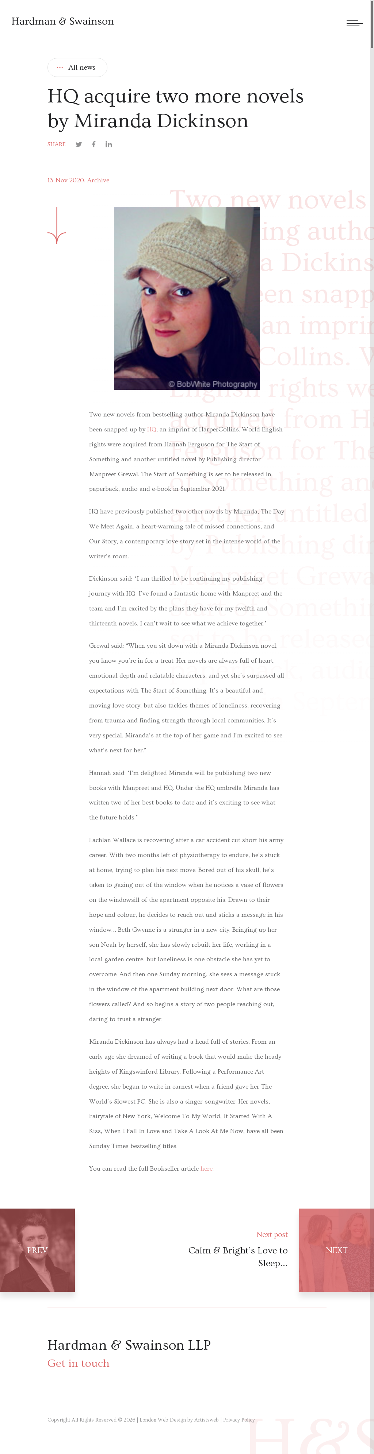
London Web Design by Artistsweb (179, 1420)
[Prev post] (93, 1250)
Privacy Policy (239, 1420)
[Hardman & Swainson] (63, 21)
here (207, 1168)
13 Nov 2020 (65, 180)
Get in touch (78, 1363)
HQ (151, 429)
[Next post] (280, 1250)
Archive (98, 180)
